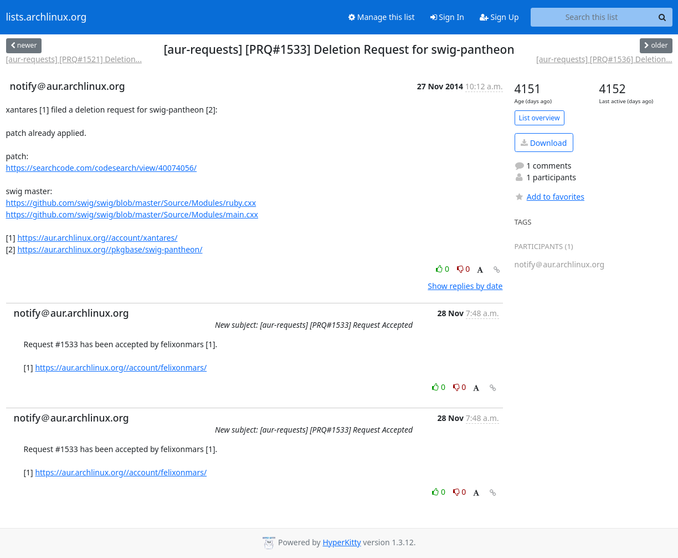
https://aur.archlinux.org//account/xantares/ (97, 237)
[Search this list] (592, 17)
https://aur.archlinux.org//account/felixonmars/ (121, 367)
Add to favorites (549, 196)
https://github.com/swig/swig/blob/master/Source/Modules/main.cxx (132, 214)
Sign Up (499, 17)
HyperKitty (341, 542)
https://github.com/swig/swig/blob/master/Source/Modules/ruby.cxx (131, 202)
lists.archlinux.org (46, 17)
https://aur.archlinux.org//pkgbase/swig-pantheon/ (109, 249)
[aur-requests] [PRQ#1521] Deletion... (74, 59)
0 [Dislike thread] (463, 268)
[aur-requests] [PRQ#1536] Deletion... (604, 59)
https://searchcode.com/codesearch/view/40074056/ (101, 168)
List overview (539, 118)
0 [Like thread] (443, 268)
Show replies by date (465, 286)
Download (544, 143)
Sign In (447, 17)
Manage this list (381, 17)
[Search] (662, 17)
